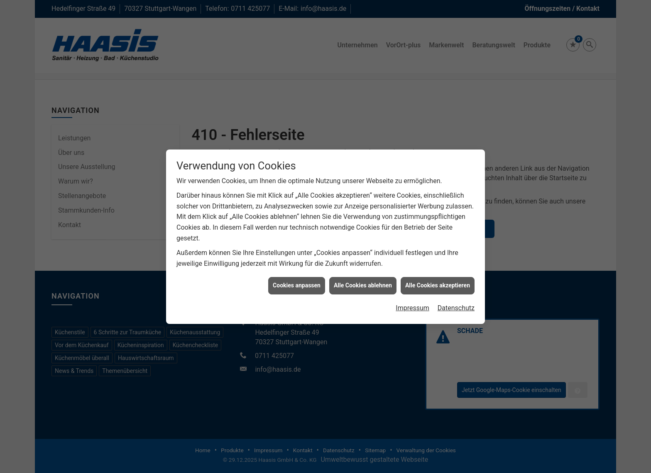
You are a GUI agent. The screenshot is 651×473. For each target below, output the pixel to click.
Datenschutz (456, 303)
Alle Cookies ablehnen (363, 280)
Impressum (412, 303)
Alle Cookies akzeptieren (437, 280)
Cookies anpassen (297, 280)
